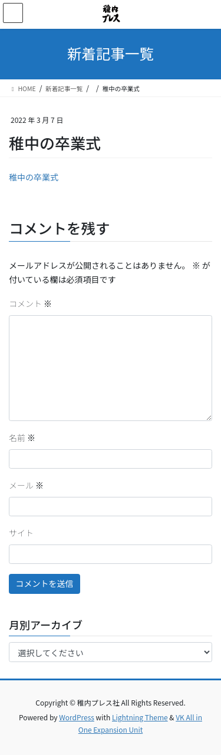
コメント (30, 303)
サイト (21, 533)
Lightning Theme (140, 717)
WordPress (76, 717)
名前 (22, 437)
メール (26, 485)
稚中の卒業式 (33, 177)
